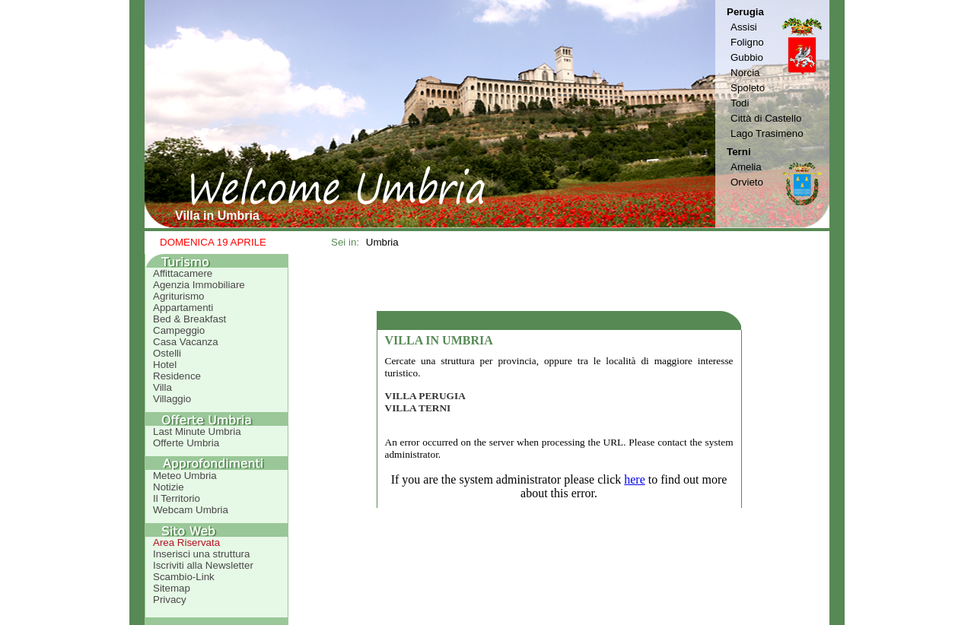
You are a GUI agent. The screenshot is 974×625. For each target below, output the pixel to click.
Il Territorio (176, 498)
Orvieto (746, 182)
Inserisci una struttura (201, 554)
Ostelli (167, 353)
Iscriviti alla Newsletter (203, 565)
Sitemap (171, 588)
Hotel (165, 364)
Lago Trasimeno (767, 133)
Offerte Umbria (186, 443)
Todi (739, 103)
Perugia (745, 11)
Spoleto (747, 88)
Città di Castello (765, 118)
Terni (739, 151)
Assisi (743, 27)
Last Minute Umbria (197, 431)
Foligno (747, 42)
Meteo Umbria (185, 475)
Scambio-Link (184, 576)
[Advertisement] (559, 282)
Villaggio (172, 399)
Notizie (168, 487)
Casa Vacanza (185, 341)
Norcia (745, 72)
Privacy (169, 599)
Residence (177, 376)
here (634, 479)
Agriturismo (178, 296)
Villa (162, 387)
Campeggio (179, 330)
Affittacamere (182, 273)
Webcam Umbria (190, 510)
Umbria (382, 242)
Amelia (746, 167)
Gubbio (746, 57)
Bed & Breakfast (189, 319)
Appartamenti (183, 307)
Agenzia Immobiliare (199, 284)
